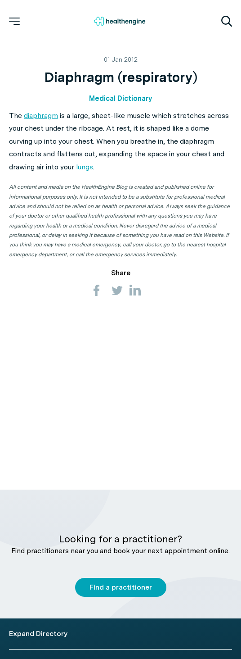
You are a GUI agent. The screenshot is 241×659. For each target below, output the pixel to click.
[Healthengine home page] (120, 21)
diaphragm (41, 115)
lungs (84, 167)
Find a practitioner (120, 587)
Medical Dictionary (120, 98)
